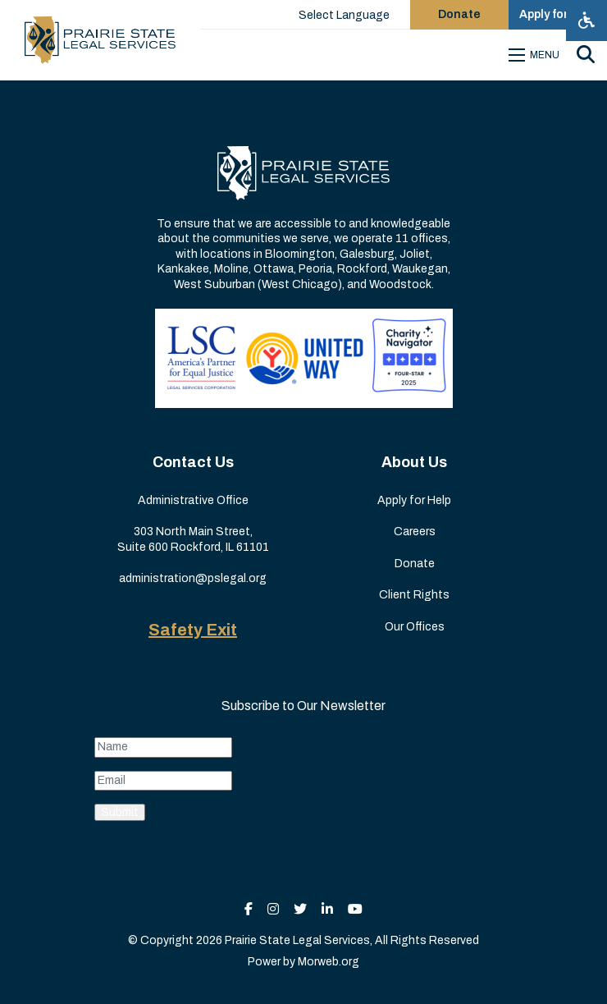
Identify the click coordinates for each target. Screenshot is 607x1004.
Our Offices (415, 627)
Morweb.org (328, 962)
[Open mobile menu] (536, 55)
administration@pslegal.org (193, 578)
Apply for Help (414, 500)
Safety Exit (192, 630)
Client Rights (414, 595)
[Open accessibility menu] (586, 20)
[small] (248, 909)
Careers (415, 531)
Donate (415, 563)
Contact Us (193, 462)
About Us (414, 462)
